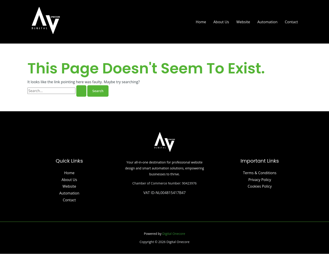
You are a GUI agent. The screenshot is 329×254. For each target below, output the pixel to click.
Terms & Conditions (259, 172)
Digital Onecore (173, 234)
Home (201, 21)
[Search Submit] (81, 91)
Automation (267, 21)
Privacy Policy (259, 179)
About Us (221, 21)
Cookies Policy (260, 186)
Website (243, 21)
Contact (291, 21)
